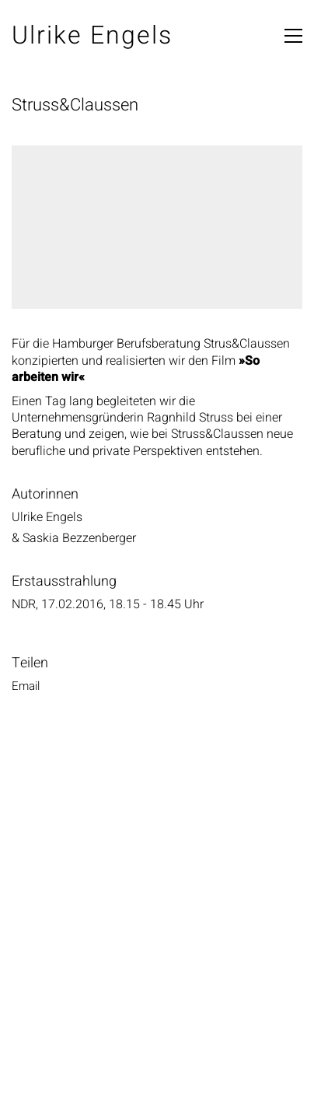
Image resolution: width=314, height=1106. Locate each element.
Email (26, 686)
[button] (293, 36)
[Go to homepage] (92, 36)
